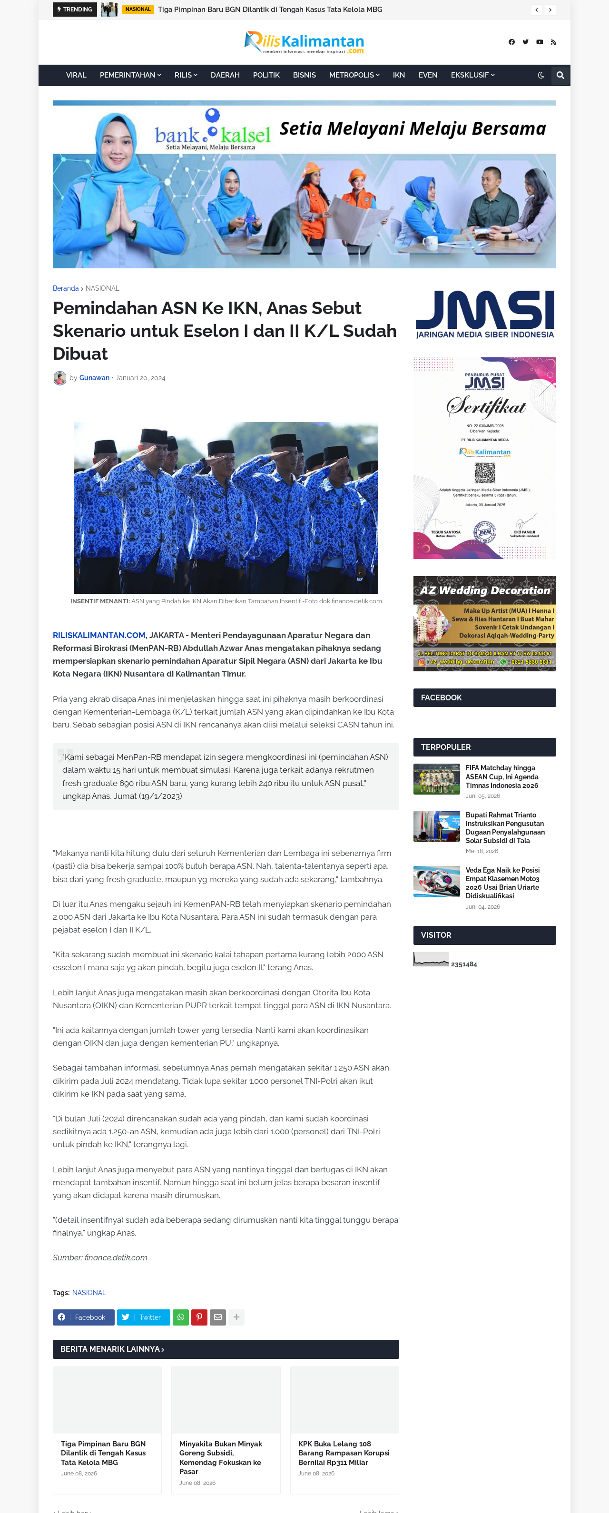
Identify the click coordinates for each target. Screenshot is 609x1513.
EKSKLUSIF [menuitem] (470, 75)
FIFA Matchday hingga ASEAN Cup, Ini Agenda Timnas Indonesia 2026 (502, 776)
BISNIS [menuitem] (304, 75)
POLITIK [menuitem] (266, 75)
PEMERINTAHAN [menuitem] (128, 75)
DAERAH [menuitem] (225, 75)
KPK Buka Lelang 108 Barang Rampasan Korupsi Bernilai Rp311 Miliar (344, 1453)
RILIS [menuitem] (183, 75)
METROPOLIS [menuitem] (351, 75)
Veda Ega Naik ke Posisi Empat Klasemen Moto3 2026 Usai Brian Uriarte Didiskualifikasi (503, 883)
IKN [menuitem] (399, 75)
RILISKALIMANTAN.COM (99, 635)
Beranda (66, 288)
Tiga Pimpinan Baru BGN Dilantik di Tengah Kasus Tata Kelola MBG (270, 9)
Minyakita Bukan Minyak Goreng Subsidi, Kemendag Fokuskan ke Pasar (220, 1458)
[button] (536, 10)
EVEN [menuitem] (428, 75)
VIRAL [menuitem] (76, 75)
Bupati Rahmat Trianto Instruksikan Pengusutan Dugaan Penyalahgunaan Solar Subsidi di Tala (505, 828)
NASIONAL (102, 288)
